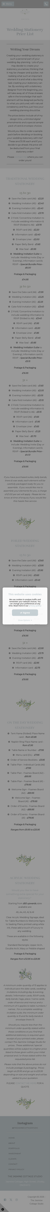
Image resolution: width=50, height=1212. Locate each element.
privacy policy (35, 605)
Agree (25, 612)
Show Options (25, 620)
